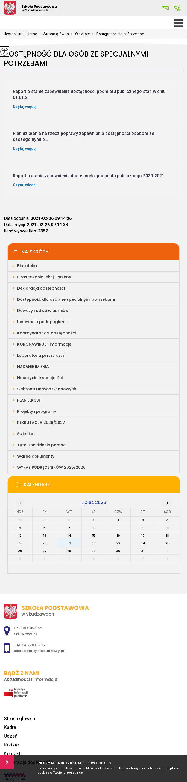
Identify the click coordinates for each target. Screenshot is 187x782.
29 (94, 550)
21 (69, 543)
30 (118, 550)
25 (167, 543)
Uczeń (11, 736)
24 (143, 543)
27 (45, 550)
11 (167, 528)
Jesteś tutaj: (15, 34)
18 (167, 535)
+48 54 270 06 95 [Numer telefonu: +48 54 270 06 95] (29, 645)
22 (94, 543)
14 (69, 535)
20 (45, 543)
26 (20, 550)
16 (118, 535)
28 (69, 550)
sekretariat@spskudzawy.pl (165, 8)
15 (93, 535)
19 (20, 543)
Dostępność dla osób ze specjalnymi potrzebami (76, 58)
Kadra (10, 727)
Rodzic (11, 745)
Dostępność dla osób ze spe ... (118, 34)
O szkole (79, 34)
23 (118, 543)
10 (143, 528)
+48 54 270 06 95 (177, 8)
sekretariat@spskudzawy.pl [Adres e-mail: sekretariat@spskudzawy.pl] (39, 650)
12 (20, 535)
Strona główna (53, 34)
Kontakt (12, 753)
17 (143, 535)
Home (32, 34)
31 (142, 550)
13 (44, 535)
